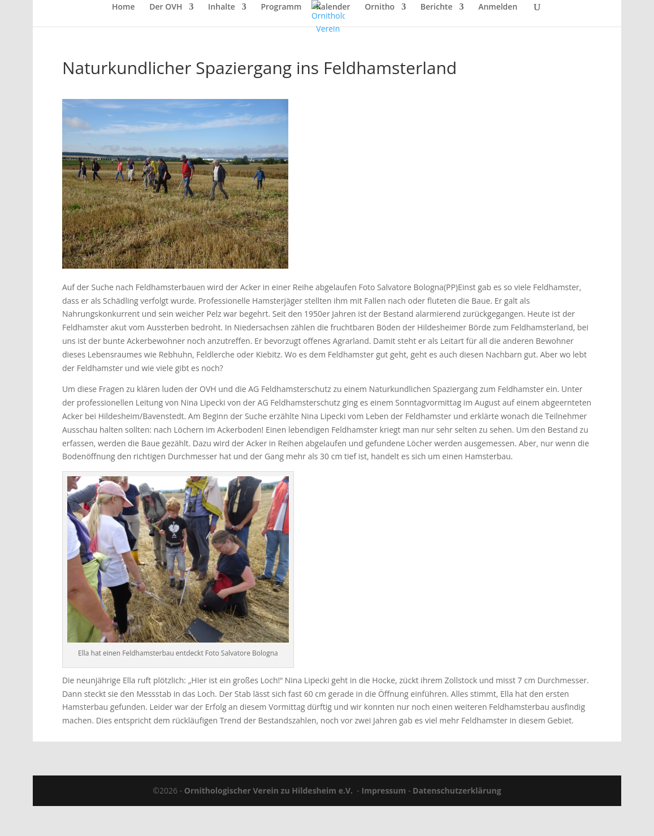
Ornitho (380, 7)
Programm (281, 7)
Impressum (384, 790)
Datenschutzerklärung (457, 790)
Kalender (333, 7)
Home (123, 7)
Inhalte (221, 7)
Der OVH (165, 7)
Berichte (437, 7)
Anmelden (497, 7)
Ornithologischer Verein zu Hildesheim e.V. (268, 790)
